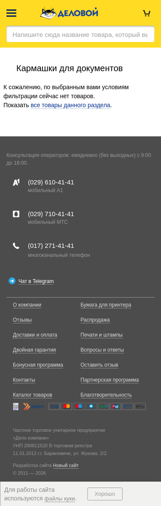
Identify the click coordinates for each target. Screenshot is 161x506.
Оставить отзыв (99, 365)
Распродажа (95, 320)
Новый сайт (66, 465)
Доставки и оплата (35, 335)
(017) (51, 245)
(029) (51, 182)
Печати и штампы (102, 335)
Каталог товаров (32, 395)
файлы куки (60, 498)
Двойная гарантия (34, 350)
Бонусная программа (38, 365)
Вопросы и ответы (102, 350)
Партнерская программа (110, 380)
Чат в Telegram (36, 281)
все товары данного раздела (70, 105)
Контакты (24, 380)
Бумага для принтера (106, 305)
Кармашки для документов (69, 68)
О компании (27, 305)
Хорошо (104, 494)
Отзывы (22, 320)
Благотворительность (106, 395)
